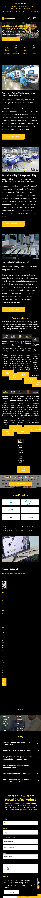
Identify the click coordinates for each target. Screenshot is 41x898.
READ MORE (8, 374)
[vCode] (20, 834)
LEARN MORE (30, 382)
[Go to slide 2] (19, 40)
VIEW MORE (20, 485)
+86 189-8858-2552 (32, 11)
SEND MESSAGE (12, 842)
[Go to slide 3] (21, 40)
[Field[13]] (20, 771)
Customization (7, 851)
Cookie (12, 880)
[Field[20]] (20, 786)
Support (5, 856)
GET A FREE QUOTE (13, 138)
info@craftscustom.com (13, 11)
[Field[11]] (20, 762)
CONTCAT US (16, 641)
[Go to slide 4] (23, 40)
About (4, 861)
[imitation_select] (20, 780)
